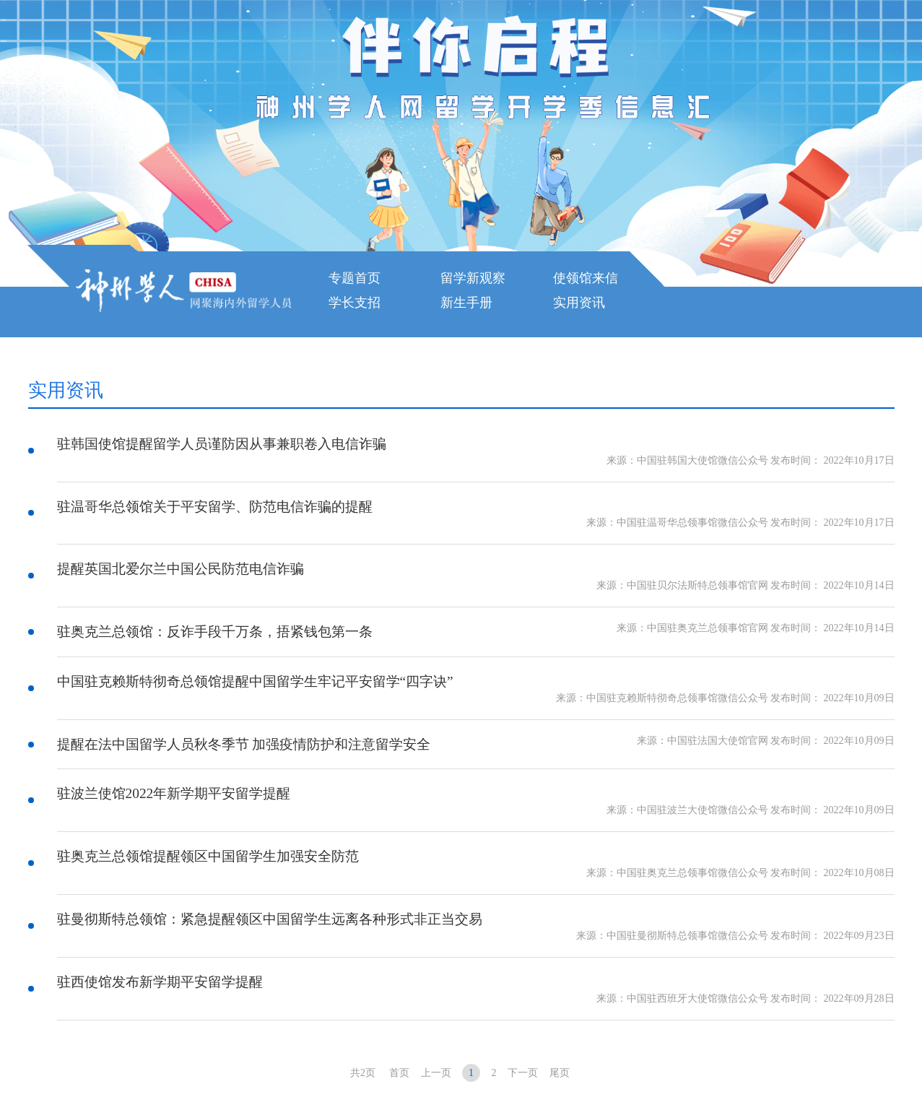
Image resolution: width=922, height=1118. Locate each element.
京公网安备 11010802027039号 (636, 1077)
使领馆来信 (585, 278)
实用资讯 (579, 302)
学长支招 (354, 302)
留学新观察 (472, 278)
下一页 (523, 976)
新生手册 (466, 302)
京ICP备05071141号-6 (320, 1077)
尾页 (559, 976)
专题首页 (354, 278)
